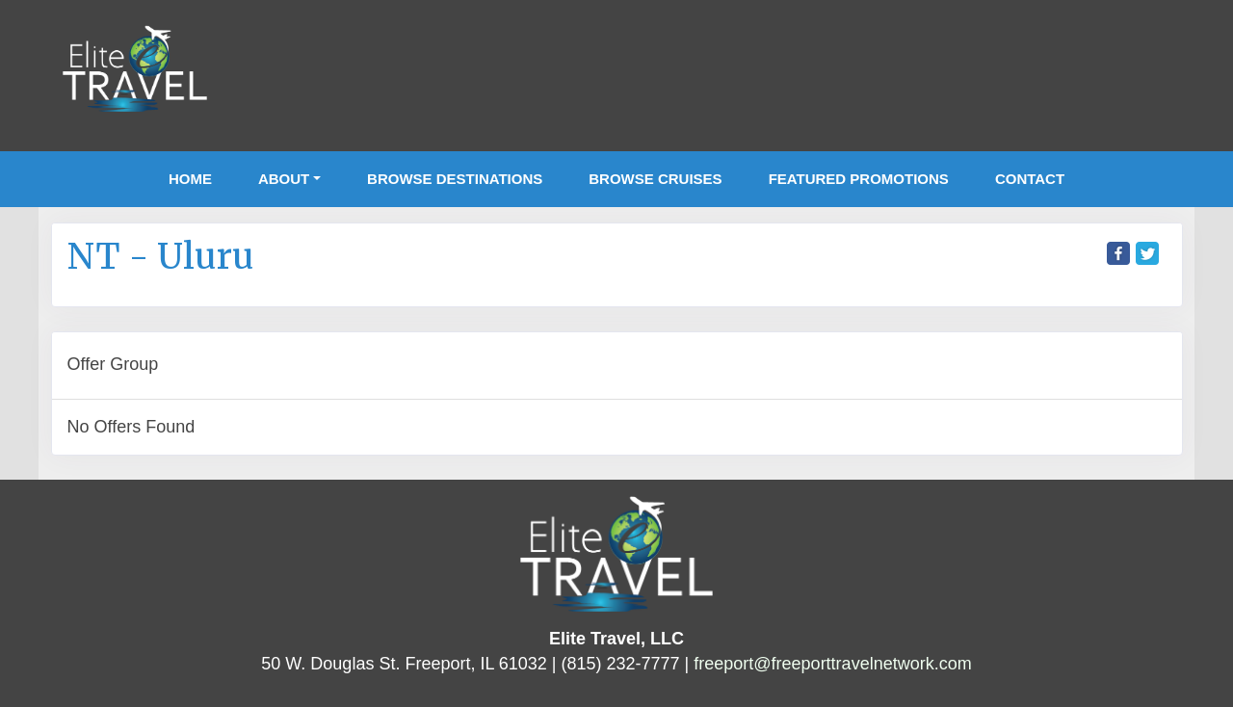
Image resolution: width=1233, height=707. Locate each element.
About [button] (283, 178)
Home (190, 178)
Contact (1029, 178)
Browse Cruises (655, 178)
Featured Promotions (859, 178)
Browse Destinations (454, 178)
